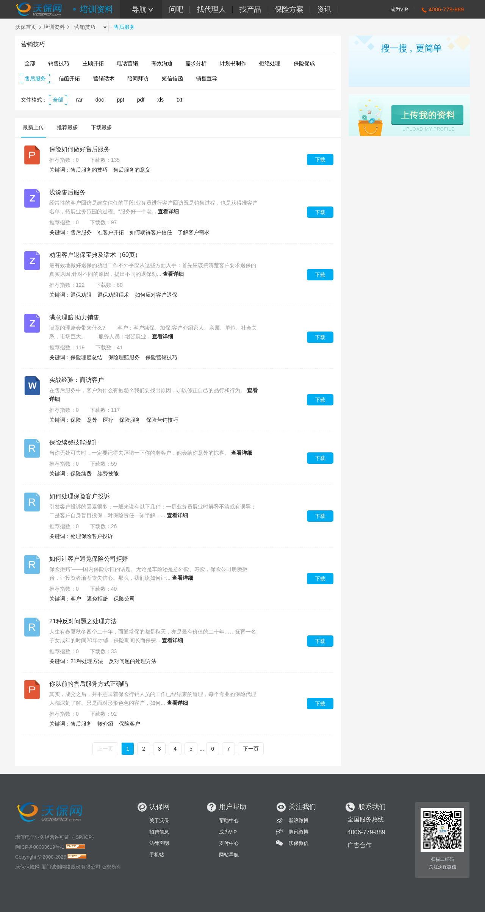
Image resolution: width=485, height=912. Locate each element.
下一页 (251, 749)
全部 (30, 63)
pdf (140, 100)
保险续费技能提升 (73, 442)
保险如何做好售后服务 (79, 149)
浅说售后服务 (67, 192)
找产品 (250, 9)
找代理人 (211, 9)
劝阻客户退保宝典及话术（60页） (95, 255)
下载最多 (101, 127)
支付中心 (229, 843)
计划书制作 (233, 63)
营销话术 (103, 78)
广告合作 (359, 845)
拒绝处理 (269, 63)
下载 (320, 159)
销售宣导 (206, 78)
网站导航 (229, 854)
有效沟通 (161, 63)
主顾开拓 (93, 63)
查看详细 (168, 211)
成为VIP (399, 9)
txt (179, 100)
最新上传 (33, 127)
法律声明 (159, 843)
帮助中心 (229, 820)
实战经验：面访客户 (76, 380)
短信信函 (172, 78)
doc (99, 100)
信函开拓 (69, 78)
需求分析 (196, 63)
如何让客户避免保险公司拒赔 (88, 558)
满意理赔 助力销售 (74, 317)
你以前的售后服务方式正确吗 (88, 683)
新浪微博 (298, 820)
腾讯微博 (298, 832)
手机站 (156, 854)
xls (160, 100)
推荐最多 (67, 127)
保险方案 (289, 9)
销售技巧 (58, 63)
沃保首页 (25, 27)
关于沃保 (159, 820)
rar (79, 100)
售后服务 (35, 78)
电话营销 (127, 63)
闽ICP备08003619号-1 (39, 847)
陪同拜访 (138, 78)
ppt (120, 100)
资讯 (324, 9)
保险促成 (304, 63)
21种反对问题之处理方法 (83, 621)
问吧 (176, 9)
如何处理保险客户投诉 (79, 496)
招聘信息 (159, 832)
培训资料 (96, 9)
